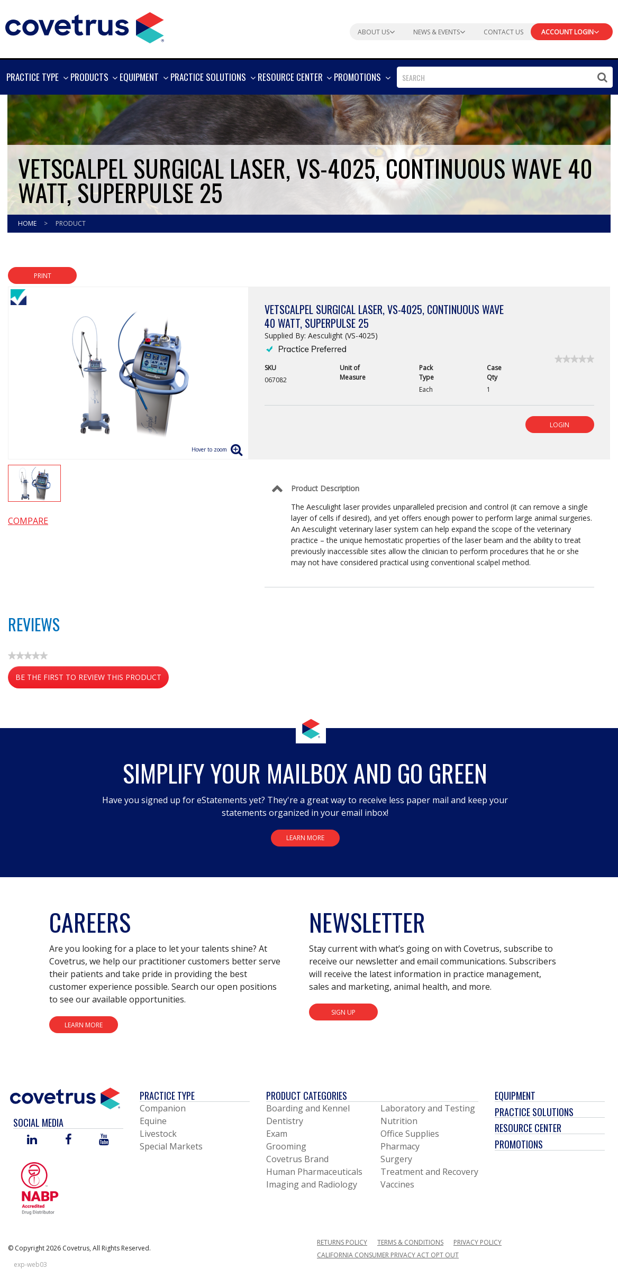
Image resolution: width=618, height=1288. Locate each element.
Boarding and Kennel (308, 1108)
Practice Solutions (534, 1112)
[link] (574, 359)
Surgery (396, 1159)
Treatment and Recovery (429, 1171)
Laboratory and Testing (427, 1108)
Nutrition (398, 1121)
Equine (153, 1121)
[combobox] (505, 77)
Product (71, 223)
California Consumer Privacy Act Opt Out (388, 1254)
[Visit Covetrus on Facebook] (68, 1140)
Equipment (515, 1095)
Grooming (286, 1146)
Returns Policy (342, 1242)
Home (28, 223)
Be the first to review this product (92, 679)
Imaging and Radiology (311, 1184)
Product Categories (306, 1095)
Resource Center (528, 1128)
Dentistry (284, 1121)
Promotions (519, 1144)
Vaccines (397, 1184)
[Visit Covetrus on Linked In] (32, 1140)
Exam (276, 1133)
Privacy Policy (477, 1242)
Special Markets (171, 1146)
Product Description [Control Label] (325, 488)
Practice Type (167, 1095)
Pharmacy (400, 1146)
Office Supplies (409, 1133)
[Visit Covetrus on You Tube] (104, 1140)
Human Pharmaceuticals (314, 1171)
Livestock (158, 1133)
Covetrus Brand (297, 1159)
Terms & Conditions (410, 1242)
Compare (28, 521)
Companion (163, 1108)
